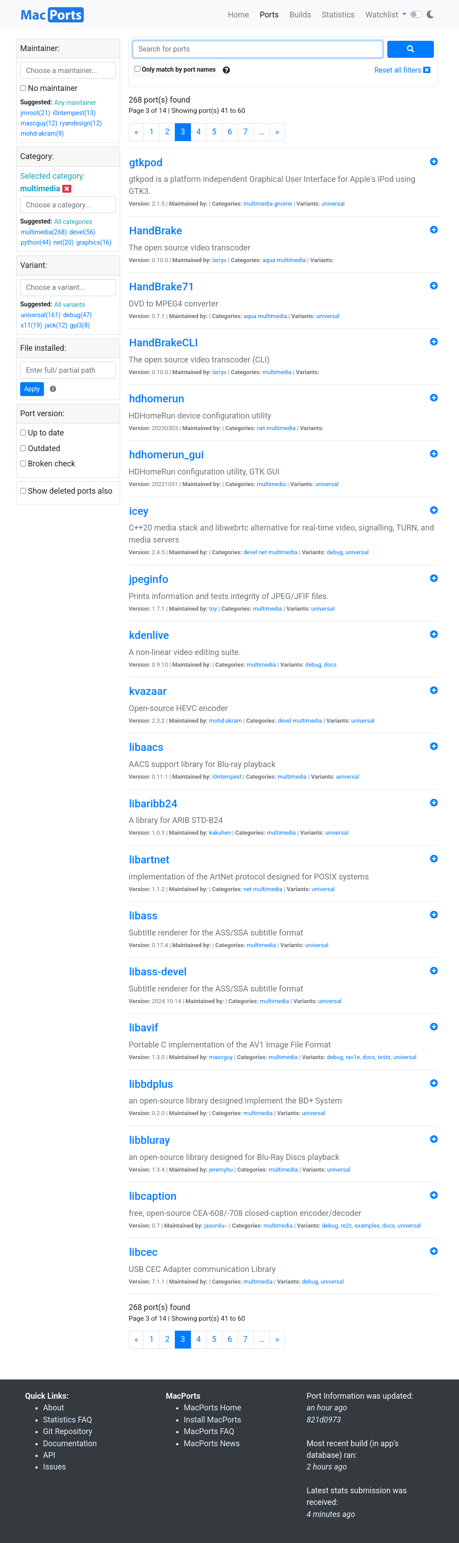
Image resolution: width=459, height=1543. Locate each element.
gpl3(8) (80, 325)
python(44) (36, 242)
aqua (268, 260)
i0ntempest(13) (74, 112)
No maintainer (49, 88)
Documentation (70, 1443)
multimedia (258, 203)
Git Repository (67, 1431)
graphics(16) (94, 242)
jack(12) (56, 325)
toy (213, 608)
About (53, 1407)
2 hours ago (327, 1466)
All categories (73, 221)
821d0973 (324, 1419)
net (261, 428)
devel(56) (82, 232)
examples (367, 1225)
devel (250, 552)
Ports (269, 14)
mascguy (221, 1057)
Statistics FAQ (67, 1419)
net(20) (63, 242)
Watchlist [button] (382, 14)
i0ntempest (227, 776)
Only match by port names (175, 69)
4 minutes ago (331, 1514)
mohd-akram (225, 720)
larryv (219, 260)
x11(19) (31, 325)
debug (335, 552)
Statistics (338, 14)
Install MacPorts (212, 1419)
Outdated (40, 448)
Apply (32, 388)
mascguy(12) (39, 123)
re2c (346, 1225)
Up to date (42, 432)
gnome (283, 203)
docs (330, 664)
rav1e (353, 1057)
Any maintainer (75, 102)
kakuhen (220, 832)
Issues (54, 1466)
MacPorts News (212, 1443)
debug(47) (77, 315)
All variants (69, 304)
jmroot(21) (35, 112)
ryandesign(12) (81, 123)
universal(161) (41, 315)
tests (384, 1057)
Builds (300, 14)
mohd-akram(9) (42, 133)
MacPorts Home (212, 1407)
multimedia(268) (44, 232)
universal (333, 203)
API (49, 1455)
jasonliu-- (216, 1225)
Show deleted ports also (66, 491)
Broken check (47, 463)
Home (238, 14)
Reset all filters (402, 70)
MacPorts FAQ (209, 1431)
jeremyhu (221, 1169)
